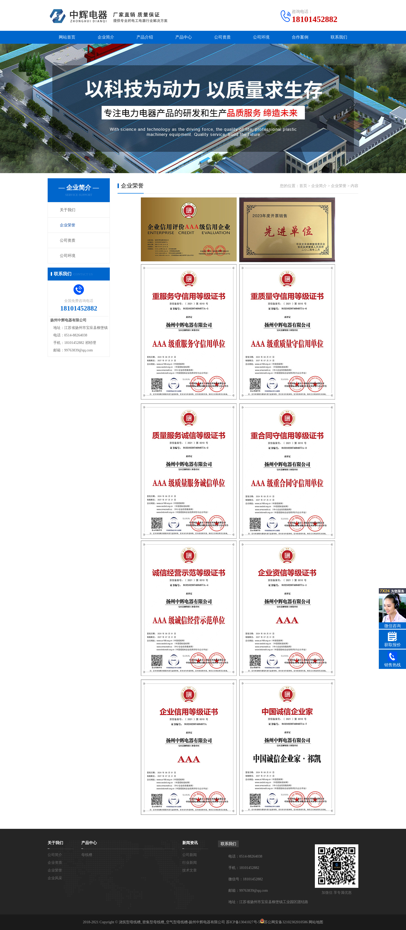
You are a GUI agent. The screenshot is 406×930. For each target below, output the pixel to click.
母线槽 (86, 855)
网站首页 (67, 37)
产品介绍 (144, 37)
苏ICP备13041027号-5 (243, 922)
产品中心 (183, 37)
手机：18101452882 (243, 868)
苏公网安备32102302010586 (286, 922)
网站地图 (316, 922)
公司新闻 (189, 855)
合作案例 (300, 37)
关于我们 (67, 210)
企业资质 (55, 863)
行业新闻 (189, 863)
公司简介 (55, 855)
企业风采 (55, 878)
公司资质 (222, 37)
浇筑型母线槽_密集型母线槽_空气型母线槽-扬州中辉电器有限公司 (172, 922)
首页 (303, 186)
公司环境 (261, 37)
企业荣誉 (67, 225)
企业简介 (106, 37)
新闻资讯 (190, 843)
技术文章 (189, 870)
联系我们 (339, 37)
